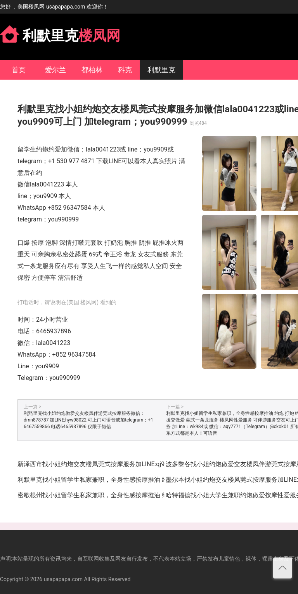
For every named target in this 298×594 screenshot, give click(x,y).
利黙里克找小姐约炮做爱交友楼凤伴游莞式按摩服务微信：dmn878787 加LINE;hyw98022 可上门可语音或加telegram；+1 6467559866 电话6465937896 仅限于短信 (88, 420)
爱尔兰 (55, 70)
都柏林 (91, 70)
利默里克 (161, 70)
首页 (19, 70)
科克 (125, 70)
